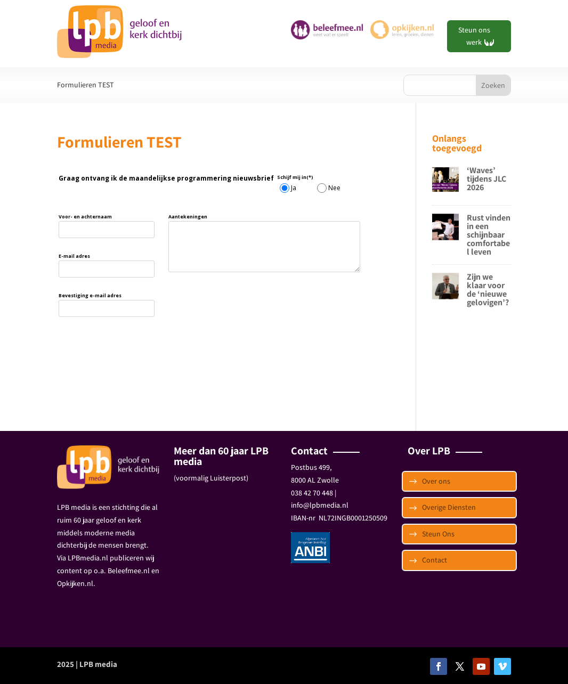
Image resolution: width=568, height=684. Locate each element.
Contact (434, 560)
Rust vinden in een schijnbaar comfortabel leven (488, 234)
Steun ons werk (474, 36)
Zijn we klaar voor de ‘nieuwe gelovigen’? (488, 289)
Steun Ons (438, 534)
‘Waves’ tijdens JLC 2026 (486, 179)
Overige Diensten (449, 507)
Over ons (436, 481)
